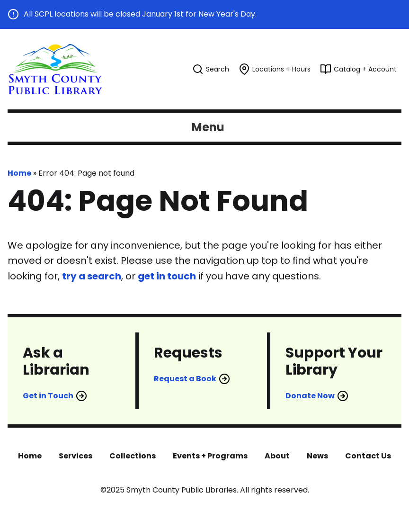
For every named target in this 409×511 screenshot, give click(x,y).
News (317, 455)
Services (75, 455)
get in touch (167, 276)
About (277, 455)
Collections (132, 455)
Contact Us (368, 455)
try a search (91, 276)
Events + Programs (210, 455)
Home (19, 173)
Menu (208, 127)
